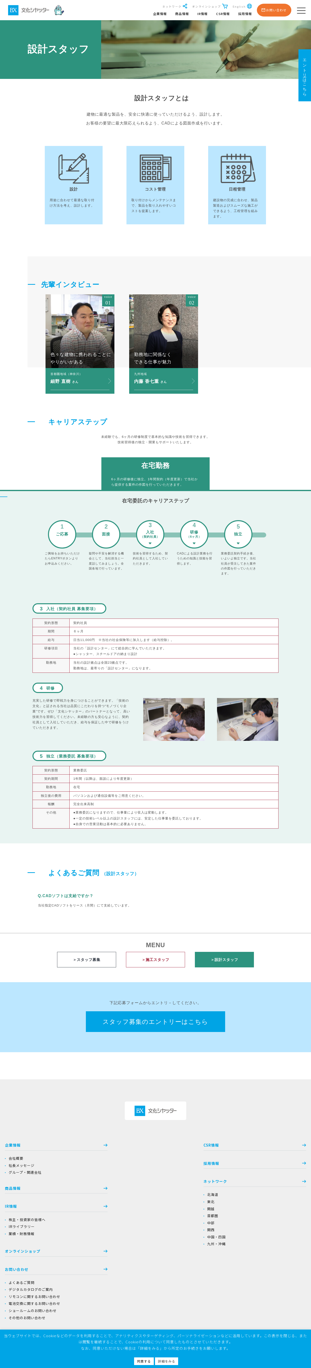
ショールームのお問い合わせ (249, 1206)
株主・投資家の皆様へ (27, 1221)
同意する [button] (144, 1361)
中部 (120, 1224)
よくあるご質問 (238, 1177)
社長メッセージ (21, 1166)
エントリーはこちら (305, 75)
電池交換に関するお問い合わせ (251, 1199)
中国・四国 (126, 1239)
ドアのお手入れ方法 (242, 1282)
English (241, 6)
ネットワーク (174, 6)
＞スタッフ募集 (86, 960)
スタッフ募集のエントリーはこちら (155, 1022)
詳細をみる (166, 1361)
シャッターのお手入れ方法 (247, 1275)
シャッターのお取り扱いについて (253, 1268)
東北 (120, 1203)
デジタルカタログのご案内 (247, 1184)
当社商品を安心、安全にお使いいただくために (264, 1232)
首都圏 (122, 1217)
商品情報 (181, 14)
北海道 (122, 1196)
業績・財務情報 (21, 1235)
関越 (120, 1210)
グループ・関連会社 (25, 1173)
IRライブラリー (22, 1228)
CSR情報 (222, 14)
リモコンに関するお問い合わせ (251, 1192)
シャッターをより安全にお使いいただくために (264, 1261)
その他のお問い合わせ (243, 1213)
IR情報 (202, 14)
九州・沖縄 (126, 1246)
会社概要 (16, 1159)
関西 (120, 1231)
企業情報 (159, 14)
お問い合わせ (264, 1164)
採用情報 (244, 14)
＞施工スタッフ (155, 960)
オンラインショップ (210, 6)
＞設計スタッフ (224, 960)
